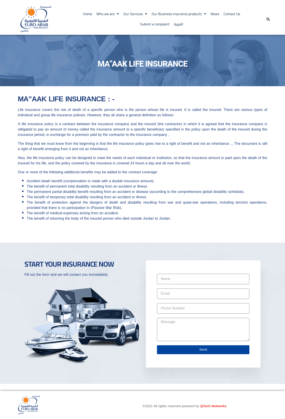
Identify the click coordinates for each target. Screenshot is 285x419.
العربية (178, 24)
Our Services (135, 14)
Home (87, 13)
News (215, 13)
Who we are (107, 14)
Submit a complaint (154, 24)
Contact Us (232, 13)
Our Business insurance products (179, 14)
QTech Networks (213, 406)
